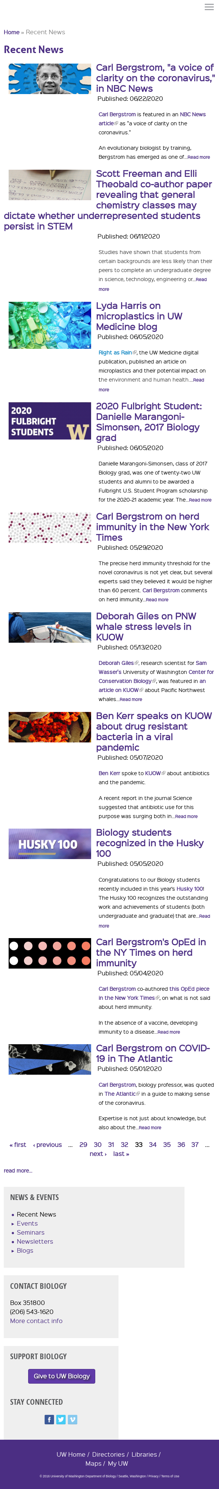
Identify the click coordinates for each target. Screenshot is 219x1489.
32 (124, 1144)
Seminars (31, 1232)
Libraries (144, 1454)
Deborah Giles (118, 662)
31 (111, 1144)
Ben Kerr (109, 773)
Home (12, 32)
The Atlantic (122, 1093)
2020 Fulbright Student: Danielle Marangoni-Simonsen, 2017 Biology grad (149, 421)
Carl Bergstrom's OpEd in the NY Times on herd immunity (151, 952)
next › (98, 1153)
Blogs (25, 1250)
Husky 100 (190, 888)
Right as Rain (117, 352)
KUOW (155, 773)
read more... (18, 1170)
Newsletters (35, 1241)
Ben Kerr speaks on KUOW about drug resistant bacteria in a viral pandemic (154, 731)
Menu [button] (209, 7)
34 (152, 1144)
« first (17, 1144)
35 (167, 1144)
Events (27, 1223)
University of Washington (17, 20)
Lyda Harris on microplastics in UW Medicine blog (139, 315)
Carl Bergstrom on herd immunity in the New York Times (152, 526)
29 (83, 1144)
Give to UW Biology (62, 1376)
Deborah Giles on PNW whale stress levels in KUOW (146, 626)
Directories (108, 1454)
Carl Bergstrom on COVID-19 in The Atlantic (153, 1053)
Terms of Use (170, 1476)
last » (121, 1153)
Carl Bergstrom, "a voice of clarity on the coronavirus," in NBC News (155, 77)
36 (181, 1144)
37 (194, 1144)
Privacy (153, 1476)
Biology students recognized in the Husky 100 (150, 842)
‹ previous (47, 1144)
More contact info (36, 1321)
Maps (94, 1463)
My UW (118, 1463)
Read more (199, 157)
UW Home (71, 1454)
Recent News (36, 1214)
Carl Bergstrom (117, 114)
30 (98, 1144)
